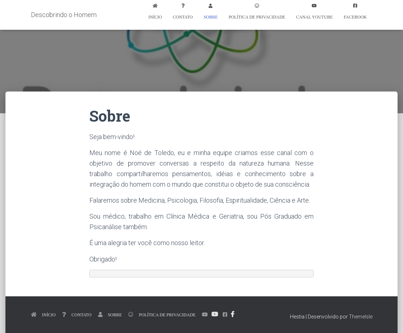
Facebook (355, 17)
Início (155, 17)
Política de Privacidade (257, 17)
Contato (183, 17)
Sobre (210, 17)
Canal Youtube (314, 17)
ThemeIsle (360, 317)
